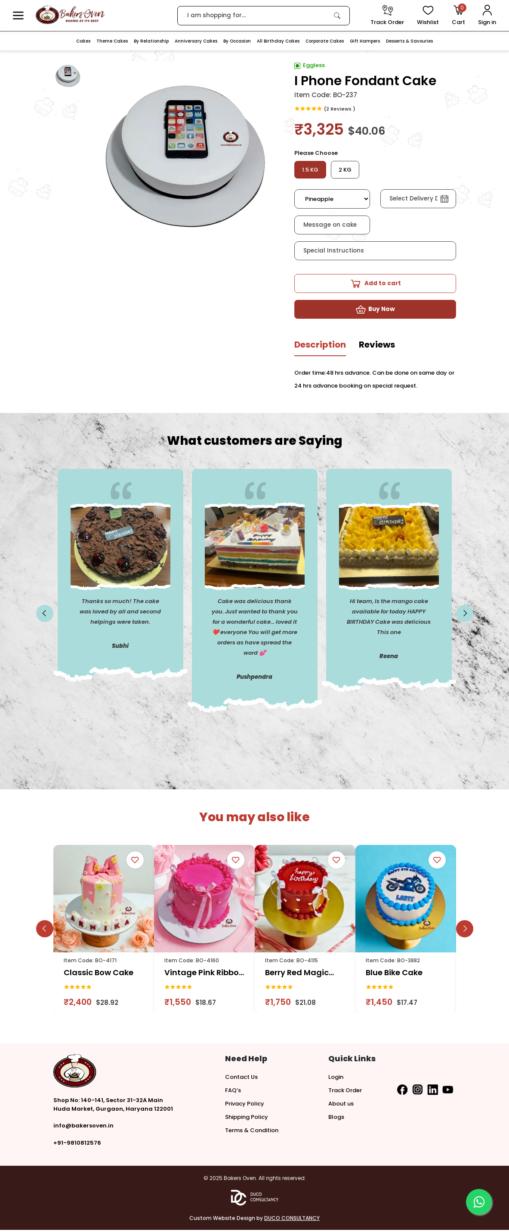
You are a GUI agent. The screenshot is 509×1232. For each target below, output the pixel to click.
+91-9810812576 (77, 1145)
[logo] (70, 15)
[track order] (387, 16)
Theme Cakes (112, 41)
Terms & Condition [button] (251, 1132)
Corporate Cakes (324, 41)
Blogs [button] (336, 1119)
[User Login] (487, 16)
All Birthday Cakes (278, 41)
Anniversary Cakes (196, 41)
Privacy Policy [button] (244, 1106)
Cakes (83, 41)
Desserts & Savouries (409, 41)
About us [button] (341, 1106)
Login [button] (335, 1079)
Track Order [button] (345, 1092)
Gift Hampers (365, 41)
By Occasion (237, 41)
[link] (337, 15)
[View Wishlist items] (428, 16)
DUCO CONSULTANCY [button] (292, 1220)
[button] (18, 15)
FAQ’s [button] (233, 1092)
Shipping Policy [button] (246, 1119)
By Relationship (151, 41)
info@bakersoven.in (83, 1128)
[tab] (320, 350)
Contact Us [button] (241, 1079)
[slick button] (44, 615)
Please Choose (316, 153)
